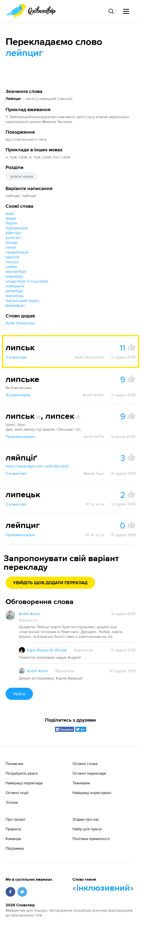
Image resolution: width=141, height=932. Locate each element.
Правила (13, 829)
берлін (11, 223)
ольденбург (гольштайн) (27, 281)
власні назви (21, 176)
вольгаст (13, 237)
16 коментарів (18, 395)
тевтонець (15, 295)
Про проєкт (15, 819)
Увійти (19, 693)
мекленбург (16, 271)
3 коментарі (16, 357)
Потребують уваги (22, 773)
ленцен (12, 262)
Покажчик (14, 763)
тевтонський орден (22, 300)
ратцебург (15, 291)
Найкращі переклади (24, 783)
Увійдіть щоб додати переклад (50, 583)
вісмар (11, 242)
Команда (13, 838)
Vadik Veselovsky (20, 323)
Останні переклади (89, 773)
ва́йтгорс (13, 232)
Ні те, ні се (95, 504)
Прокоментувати (20, 436)
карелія (12, 257)
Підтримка (15, 848)
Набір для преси (87, 829)
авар (10, 213)
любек (11, 266)
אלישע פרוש (94, 436)
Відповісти (28, 620)
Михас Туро (94, 473)
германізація (17, 252)
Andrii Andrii (93, 395)
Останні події (17, 792)
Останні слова (84, 763)
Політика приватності (91, 838)
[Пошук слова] (111, 11)
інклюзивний (103, 888)
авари (11, 218)
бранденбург (17, 228)
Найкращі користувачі (91, 792)
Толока (12, 802)
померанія (15, 286)
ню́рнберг (14, 276)
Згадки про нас (85, 819)
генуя (11, 247)
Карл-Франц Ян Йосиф (47, 650)
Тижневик (81, 783)
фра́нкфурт (15, 305)
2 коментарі (16, 473)
